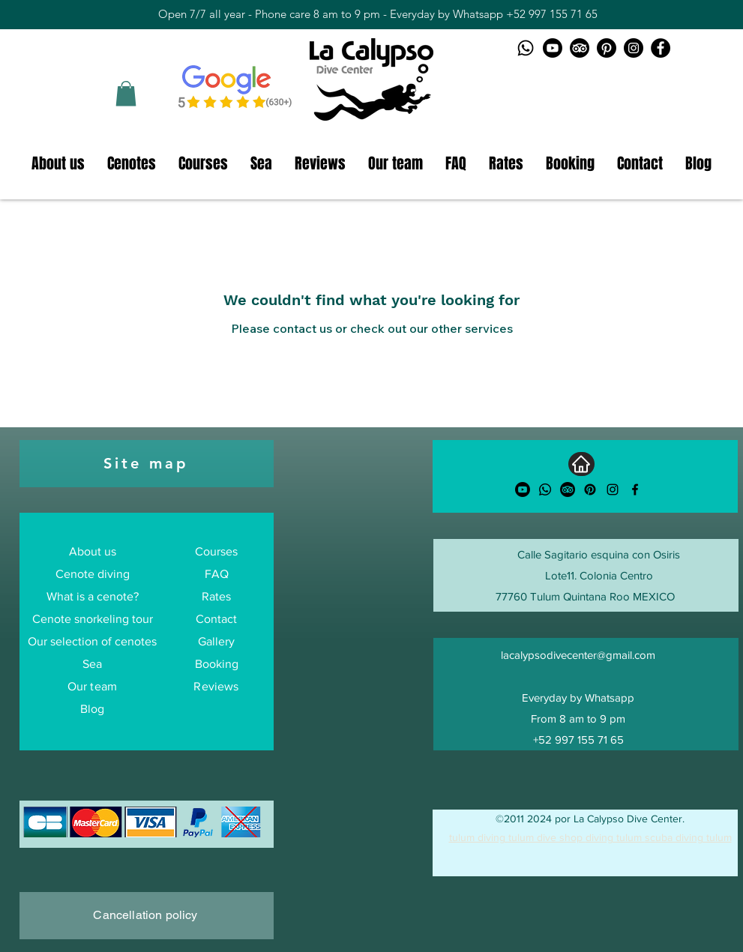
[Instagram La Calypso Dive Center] (633, 48)
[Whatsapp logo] (525, 48)
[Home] (581, 464)
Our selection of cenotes (92, 641)
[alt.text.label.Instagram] (612, 489)
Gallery (216, 641)
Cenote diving (92, 573)
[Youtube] (522, 489)
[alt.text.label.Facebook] (635, 489)
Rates (216, 596)
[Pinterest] (590, 489)
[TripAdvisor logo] (579, 48)
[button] (125, 93)
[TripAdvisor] (567, 489)
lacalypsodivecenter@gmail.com (578, 654)
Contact (216, 618)
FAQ (217, 573)
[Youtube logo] (552, 48)
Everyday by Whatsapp (578, 697)
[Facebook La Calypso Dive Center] (660, 48)
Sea (92, 663)
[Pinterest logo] (606, 48)
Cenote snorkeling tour (92, 618)
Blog (92, 708)
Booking (216, 663)
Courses (216, 551)
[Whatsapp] (545, 489)
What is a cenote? (92, 596)
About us (92, 551)
